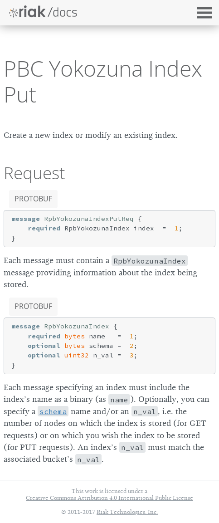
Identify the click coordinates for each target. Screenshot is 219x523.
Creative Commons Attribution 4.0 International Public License (109, 497)
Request (34, 172)
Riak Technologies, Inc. (127, 511)
